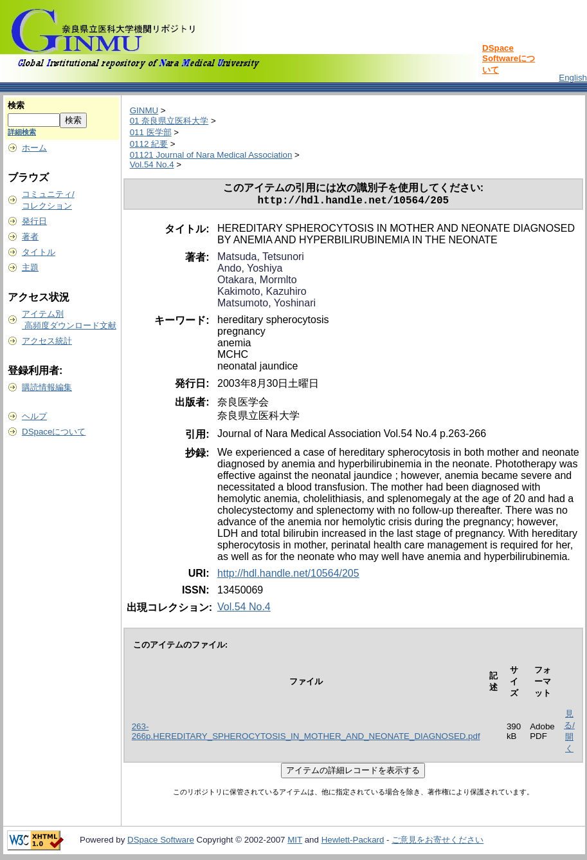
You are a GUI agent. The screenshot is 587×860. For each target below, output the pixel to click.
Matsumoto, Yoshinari (266, 305)
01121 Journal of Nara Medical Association (211, 155)
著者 (30, 236)
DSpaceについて (54, 431)
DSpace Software (160, 842)
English (573, 77)
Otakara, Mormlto (257, 282)
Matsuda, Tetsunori (260, 259)
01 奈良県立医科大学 (169, 121)
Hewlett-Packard (352, 842)
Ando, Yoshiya (249, 270)
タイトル (38, 252)
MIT (294, 842)
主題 (30, 267)
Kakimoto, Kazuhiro (262, 293)
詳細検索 (22, 132)
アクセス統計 (47, 341)
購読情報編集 (47, 387)
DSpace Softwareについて (508, 59)
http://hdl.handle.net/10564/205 (288, 575)
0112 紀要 (149, 144)
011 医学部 (151, 132)
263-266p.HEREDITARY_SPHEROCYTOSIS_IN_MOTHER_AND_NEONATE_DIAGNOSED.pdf (306, 733)
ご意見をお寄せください (437, 842)
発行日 (34, 221)
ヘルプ (34, 416)
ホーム (34, 148)
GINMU (144, 110)
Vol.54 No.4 (152, 164)
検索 (16, 105)
